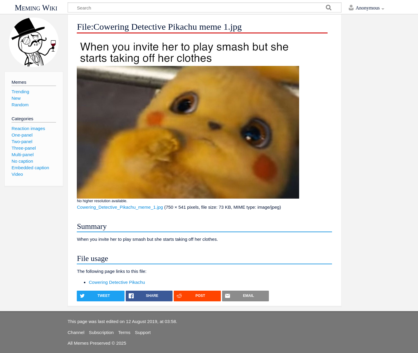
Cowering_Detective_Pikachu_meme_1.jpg (120, 207)
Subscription (101, 332)
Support (143, 332)
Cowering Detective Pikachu (117, 282)
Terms (124, 332)
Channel (76, 332)
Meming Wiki (36, 7)
